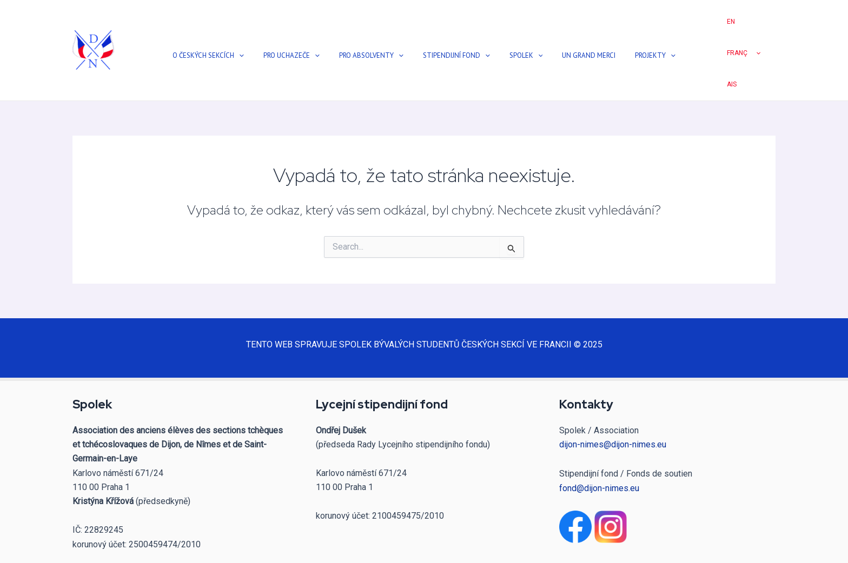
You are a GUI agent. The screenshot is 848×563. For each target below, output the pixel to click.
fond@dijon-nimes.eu (599, 444)
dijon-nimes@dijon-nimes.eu (612, 401)
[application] (272, 34)
